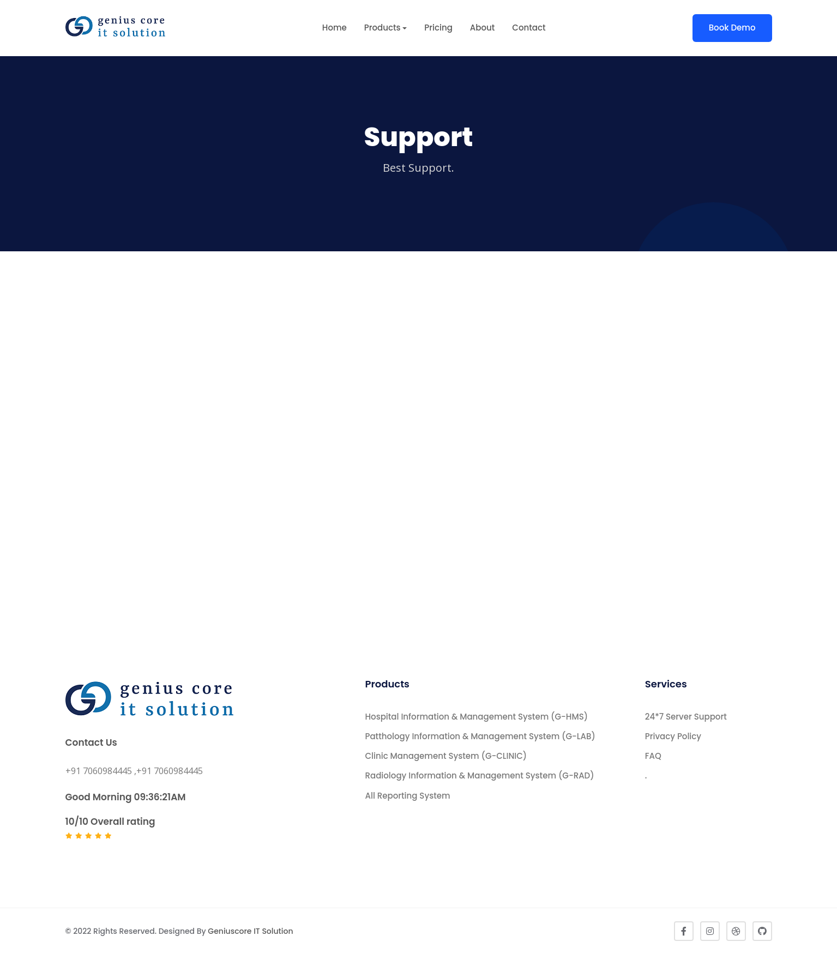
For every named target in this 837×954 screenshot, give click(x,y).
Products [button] (382, 27)
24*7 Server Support (686, 716)
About (482, 27)
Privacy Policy (673, 736)
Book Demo (732, 27)
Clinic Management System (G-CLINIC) (446, 756)
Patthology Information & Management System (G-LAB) (480, 736)
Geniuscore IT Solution (250, 931)
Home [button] (334, 27)
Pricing (438, 27)
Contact (528, 27)
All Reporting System (407, 795)
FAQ (653, 756)
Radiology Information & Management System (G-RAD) (479, 775)
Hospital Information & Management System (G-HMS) (476, 716)
